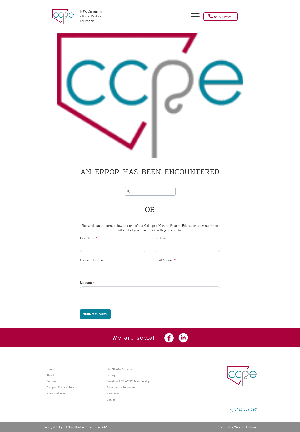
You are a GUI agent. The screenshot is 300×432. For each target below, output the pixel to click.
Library (111, 375)
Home (50, 369)
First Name (87, 238)
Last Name (161, 238)
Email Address (164, 260)
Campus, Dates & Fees (60, 387)
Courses (51, 381)
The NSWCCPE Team (119, 369)
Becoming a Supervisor (121, 387)
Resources (113, 393)
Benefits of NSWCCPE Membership (128, 381)
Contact (111, 400)
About (50, 375)
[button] (195, 16)
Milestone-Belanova (245, 427)
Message (86, 282)
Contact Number (91, 260)
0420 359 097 (220, 16)
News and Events (57, 393)
